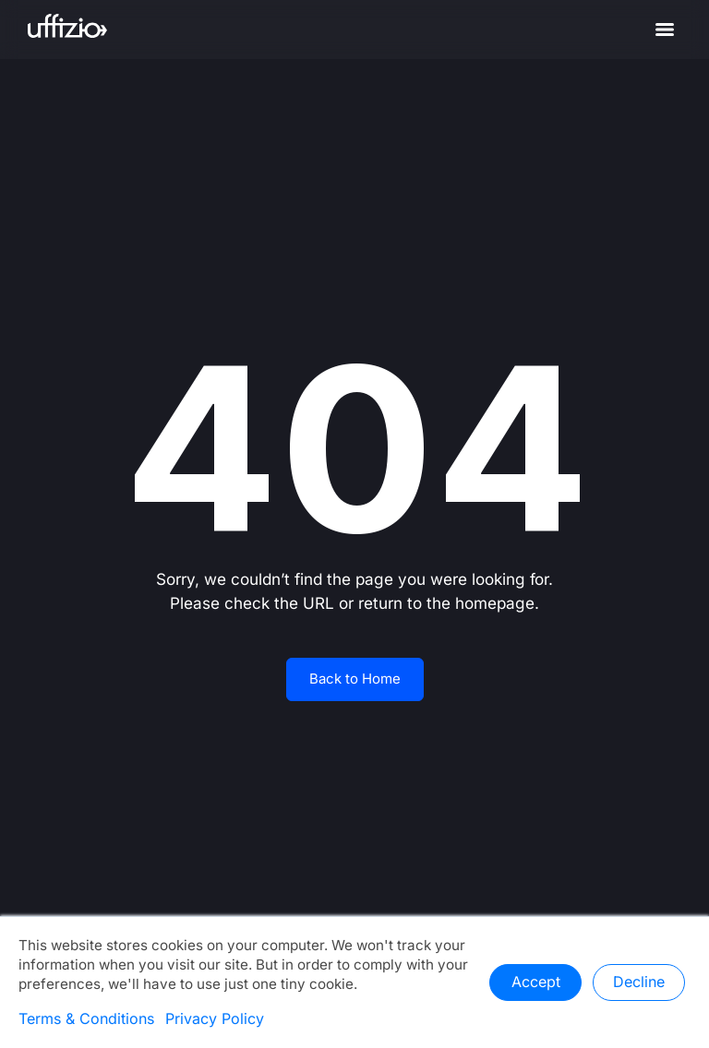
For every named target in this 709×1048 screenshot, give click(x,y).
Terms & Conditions (86, 1019)
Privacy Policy (214, 1019)
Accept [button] (535, 982)
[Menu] (664, 29)
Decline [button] (639, 982)
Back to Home (355, 679)
